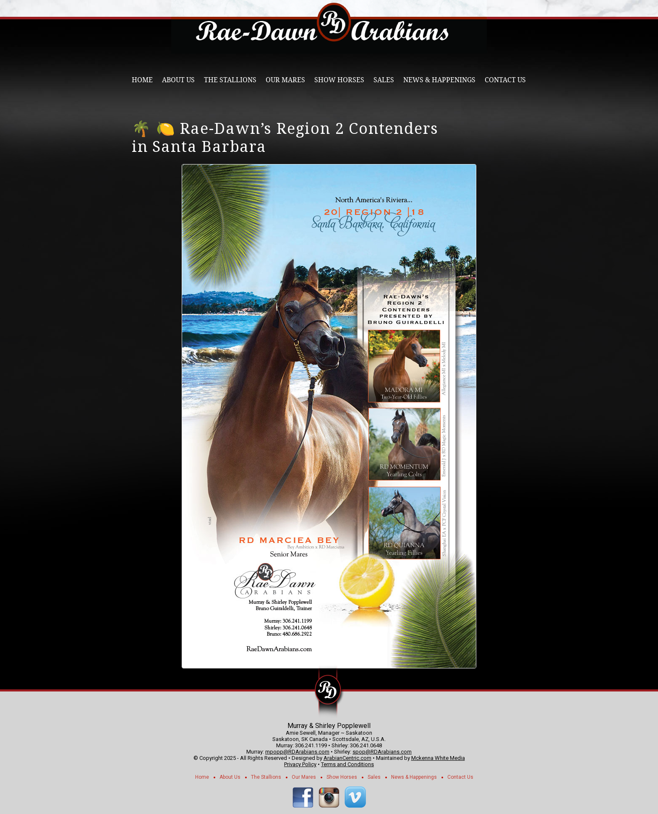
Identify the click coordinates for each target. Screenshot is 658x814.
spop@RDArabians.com (382, 752)
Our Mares (285, 80)
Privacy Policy (300, 764)
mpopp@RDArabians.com (297, 752)
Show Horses (339, 80)
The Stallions (230, 80)
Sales (383, 80)
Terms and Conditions (347, 764)
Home (142, 80)
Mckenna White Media (438, 758)
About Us (178, 80)
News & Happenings (439, 80)
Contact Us (505, 80)
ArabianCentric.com (347, 758)
